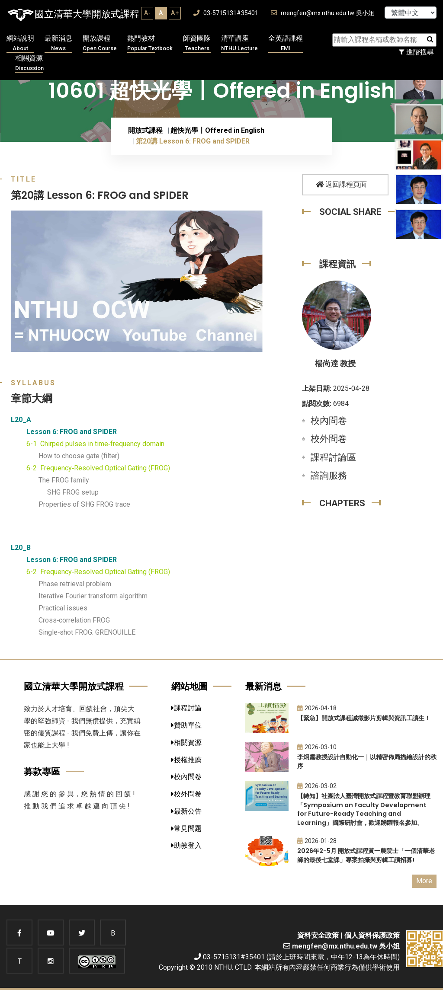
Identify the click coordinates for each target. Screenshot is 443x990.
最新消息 (58, 43)
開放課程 (100, 43)
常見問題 (186, 828)
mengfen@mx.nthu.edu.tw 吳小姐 (322, 13)
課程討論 (186, 708)
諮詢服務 (329, 475)
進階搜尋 (416, 52)
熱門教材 (150, 43)
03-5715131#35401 (225, 13)
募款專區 (42, 771)
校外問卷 (329, 439)
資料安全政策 (318, 935)
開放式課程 (145, 130)
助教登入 (186, 845)
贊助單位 (186, 725)
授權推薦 (186, 760)
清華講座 (239, 43)
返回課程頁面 (341, 184)
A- (147, 13)
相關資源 (29, 63)
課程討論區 (333, 457)
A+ (175, 13)
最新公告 (186, 811)
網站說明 (20, 43)
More (424, 881)
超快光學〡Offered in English (217, 130)
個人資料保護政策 (372, 935)
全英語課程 (285, 43)
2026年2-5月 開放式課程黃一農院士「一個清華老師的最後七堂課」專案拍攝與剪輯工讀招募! (366, 855)
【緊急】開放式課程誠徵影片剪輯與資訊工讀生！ (363, 718)
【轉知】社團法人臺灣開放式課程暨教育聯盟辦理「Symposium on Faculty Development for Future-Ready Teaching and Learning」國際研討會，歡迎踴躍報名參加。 (363, 809)
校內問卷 (329, 420)
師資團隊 (197, 43)
